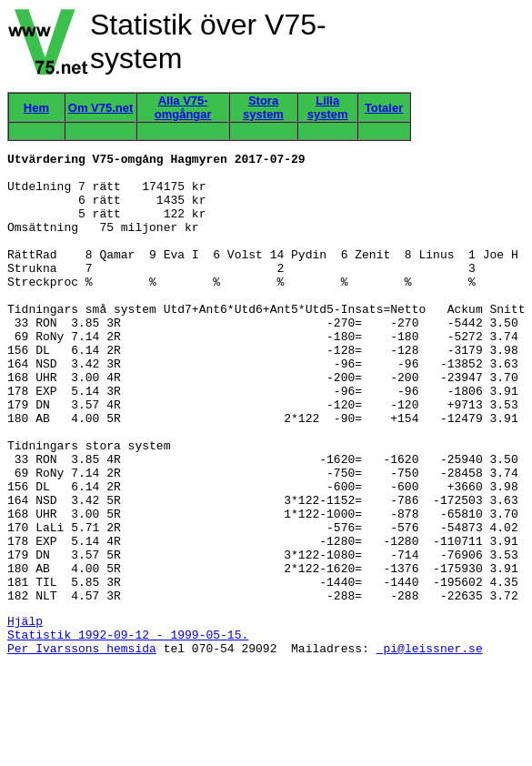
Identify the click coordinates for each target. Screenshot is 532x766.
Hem (36, 108)
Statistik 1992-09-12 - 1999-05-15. (127, 729)
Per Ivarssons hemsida (81, 746)
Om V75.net (101, 108)
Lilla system (327, 107)
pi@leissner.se (429, 746)
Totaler (384, 108)
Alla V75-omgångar (183, 107)
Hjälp (25, 713)
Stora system (263, 107)
